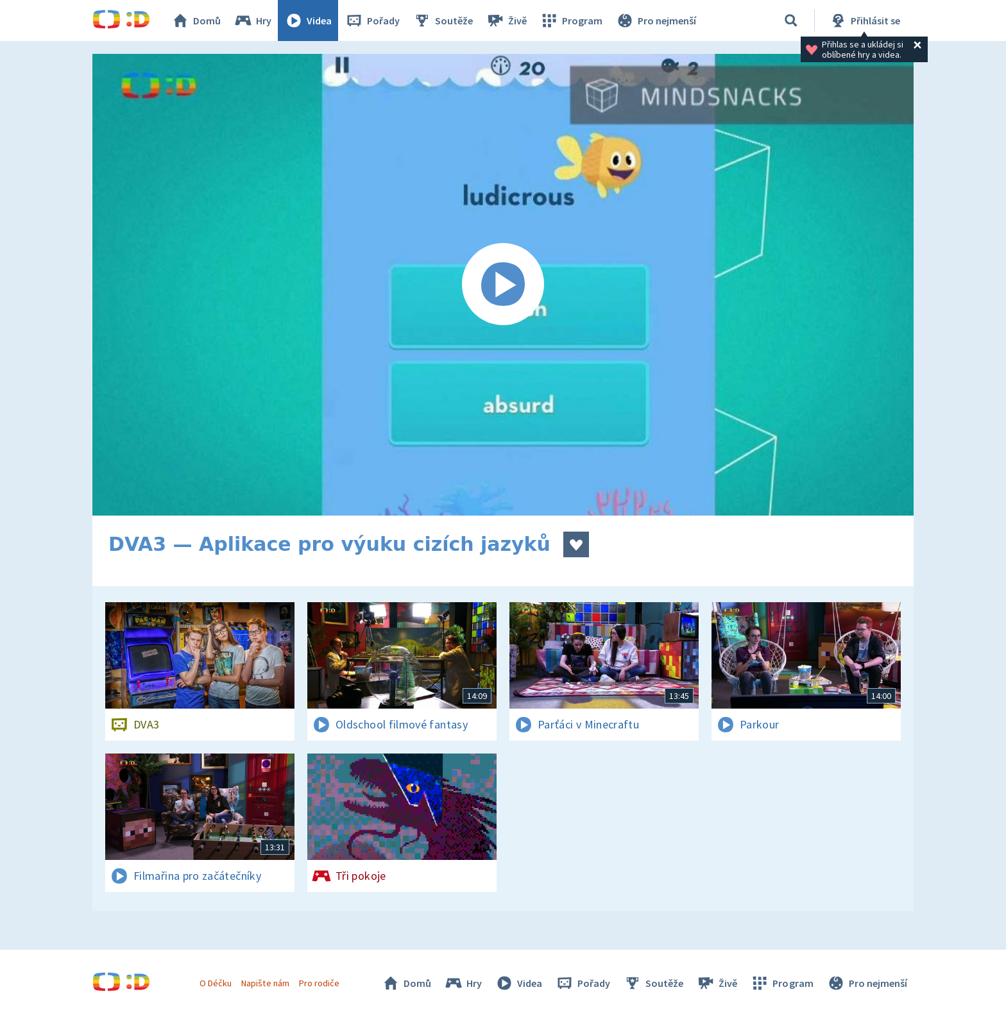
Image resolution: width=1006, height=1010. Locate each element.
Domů (196, 20)
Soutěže (443, 20)
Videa (308, 20)
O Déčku (216, 983)
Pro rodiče (319, 983)
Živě (506, 20)
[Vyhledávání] (791, 20)
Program (571, 20)
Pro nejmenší (655, 20)
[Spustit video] (503, 285)
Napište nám (265, 983)
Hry (252, 20)
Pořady (372, 20)
